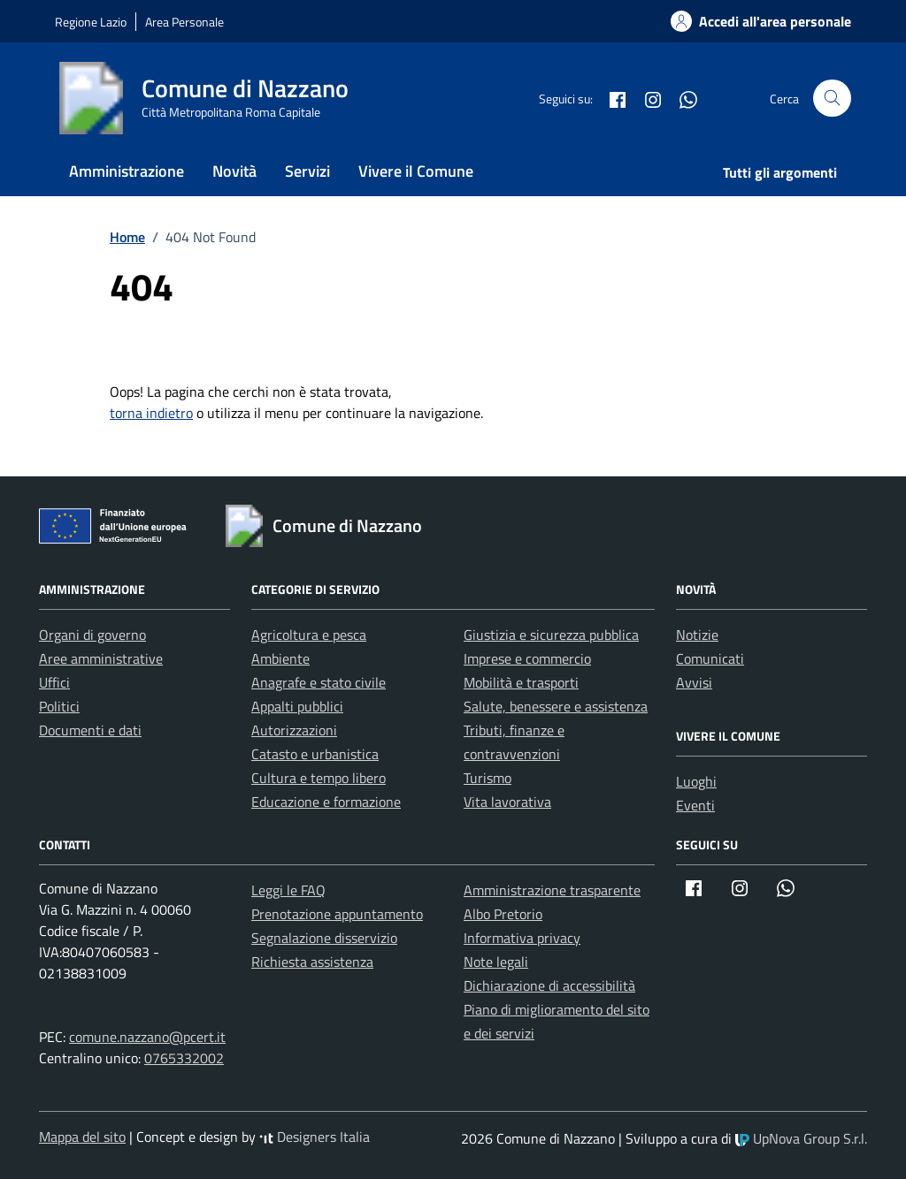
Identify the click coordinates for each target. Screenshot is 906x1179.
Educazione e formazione (326, 801)
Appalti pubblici (297, 706)
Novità (234, 171)
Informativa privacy (522, 937)
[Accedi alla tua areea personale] (750, 21)
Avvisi (694, 682)
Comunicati (710, 658)
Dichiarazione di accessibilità (549, 985)
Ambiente (280, 658)
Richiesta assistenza (312, 961)
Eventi (695, 805)
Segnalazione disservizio (324, 937)
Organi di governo (92, 634)
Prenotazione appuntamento (337, 913)
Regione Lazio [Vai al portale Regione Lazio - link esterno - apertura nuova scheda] (91, 21)
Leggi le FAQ (288, 890)
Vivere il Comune (415, 171)
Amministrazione (126, 171)
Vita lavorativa (507, 801)
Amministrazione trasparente (552, 890)
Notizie (697, 634)
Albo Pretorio (503, 913)
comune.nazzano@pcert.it (147, 1036)
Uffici (54, 682)
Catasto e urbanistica (315, 753)
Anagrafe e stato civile (318, 682)
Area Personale (184, 21)
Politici (59, 706)
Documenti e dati (90, 730)
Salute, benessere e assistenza (556, 706)
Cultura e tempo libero (318, 777)
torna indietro (151, 412)
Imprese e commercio (527, 658)
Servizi (307, 171)
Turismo (487, 777)
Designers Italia (314, 1136)
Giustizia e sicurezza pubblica (551, 634)
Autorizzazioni (294, 730)
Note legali (496, 961)
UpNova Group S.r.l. (801, 1138)
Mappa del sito (82, 1136)
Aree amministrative (101, 658)
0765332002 (184, 1058)
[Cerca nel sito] (832, 99)
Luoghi (696, 781)
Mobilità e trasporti (521, 682)
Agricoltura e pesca (308, 634)
